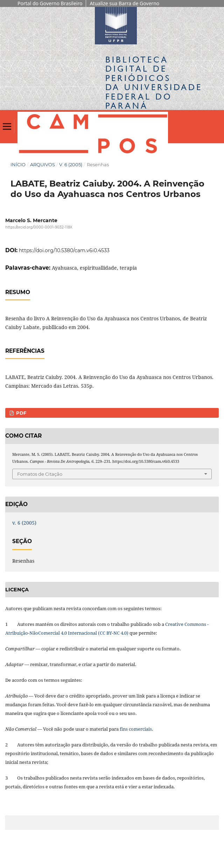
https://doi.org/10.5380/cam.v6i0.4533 (64, 250)
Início (18, 164)
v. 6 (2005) (70, 164)
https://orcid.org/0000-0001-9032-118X (38, 227)
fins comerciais (136, 729)
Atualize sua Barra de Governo (124, 3)
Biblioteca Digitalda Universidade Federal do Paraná (153, 82)
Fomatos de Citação (39, 474)
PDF (20, 413)
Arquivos (42, 164)
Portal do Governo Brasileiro (50, 3)
